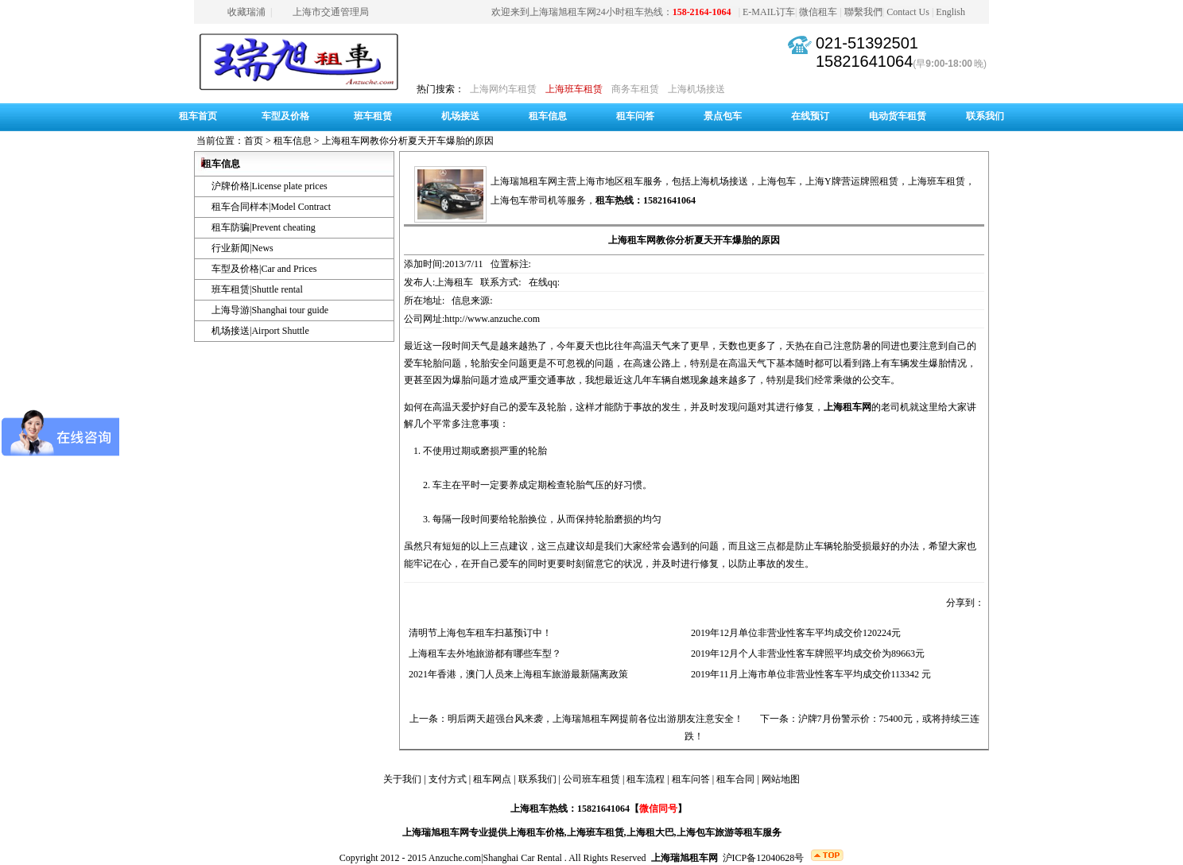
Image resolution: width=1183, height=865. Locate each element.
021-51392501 (867, 43)
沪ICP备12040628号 (764, 857)
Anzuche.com (455, 857)
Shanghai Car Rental (522, 857)
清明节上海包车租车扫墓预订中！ (478, 632)
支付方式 (448, 779)
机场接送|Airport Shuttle (260, 330)
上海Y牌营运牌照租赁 (851, 181)
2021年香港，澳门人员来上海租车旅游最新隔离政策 (516, 674)
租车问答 (635, 116)
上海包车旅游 (705, 832)
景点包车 (723, 116)
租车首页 (198, 116)
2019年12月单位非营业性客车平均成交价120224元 (793, 632)
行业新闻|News (242, 248)
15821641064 (864, 61)
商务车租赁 (635, 89)
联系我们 (985, 116)
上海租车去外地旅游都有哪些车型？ (482, 653)
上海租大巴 (650, 832)
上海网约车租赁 (503, 89)
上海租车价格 (535, 832)
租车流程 (645, 779)
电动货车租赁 (897, 116)
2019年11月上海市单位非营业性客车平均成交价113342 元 (808, 674)
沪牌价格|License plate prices (269, 186)
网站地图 (781, 779)
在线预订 (810, 116)
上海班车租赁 (574, 89)
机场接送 (460, 116)
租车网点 (492, 779)
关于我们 (402, 779)
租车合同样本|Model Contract (271, 206)
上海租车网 (847, 407)
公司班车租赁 (591, 779)
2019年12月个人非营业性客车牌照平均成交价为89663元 (805, 653)
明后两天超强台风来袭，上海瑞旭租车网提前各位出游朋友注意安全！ (595, 718)
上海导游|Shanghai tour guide (269, 310)
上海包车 (777, 181)
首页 (253, 140)
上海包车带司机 (524, 200)
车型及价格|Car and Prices (263, 268)
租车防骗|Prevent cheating (263, 227)
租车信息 (548, 116)
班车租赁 (373, 116)
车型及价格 (285, 116)
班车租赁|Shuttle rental (257, 289)
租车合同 (735, 779)
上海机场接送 (696, 89)
